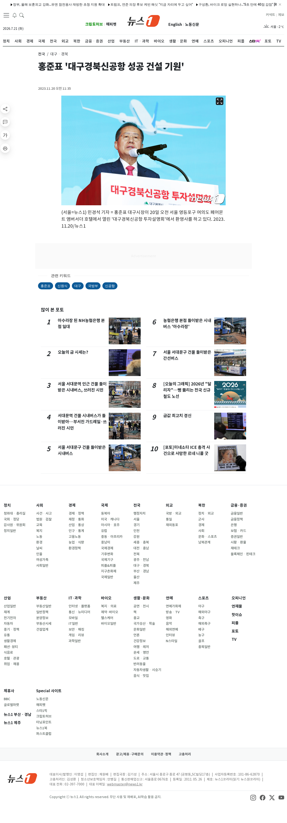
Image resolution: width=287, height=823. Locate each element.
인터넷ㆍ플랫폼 (79, 606)
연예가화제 (173, 606)
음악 (169, 623)
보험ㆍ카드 (238, 531)
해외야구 (204, 612)
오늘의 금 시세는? (73, 352)
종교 (136, 618)
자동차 (8, 623)
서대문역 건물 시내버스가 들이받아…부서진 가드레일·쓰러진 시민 (82, 422)
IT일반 (73, 623)
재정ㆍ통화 (76, 519)
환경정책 (75, 548)
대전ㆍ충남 (141, 548)
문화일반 (139, 629)
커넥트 (270, 15)
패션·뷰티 (11, 647)
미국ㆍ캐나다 (110, 519)
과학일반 (75, 641)
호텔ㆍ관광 (11, 658)
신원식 (62, 286)
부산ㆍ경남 (141, 571)
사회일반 (42, 565)
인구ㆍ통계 (76, 531)
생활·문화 (141, 598)
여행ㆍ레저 (141, 647)
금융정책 (237, 519)
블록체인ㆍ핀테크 (243, 554)
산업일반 (10, 606)
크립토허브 (94, 24)
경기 (136, 525)
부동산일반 (43, 606)
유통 (7, 635)
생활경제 (10, 641)
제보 (281, 15)
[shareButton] (5, 108)
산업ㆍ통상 (76, 525)
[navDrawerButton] (6, 15)
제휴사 (9, 690)
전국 (136, 505)
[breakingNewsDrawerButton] (14, 15)
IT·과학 (75, 598)
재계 (7, 612)
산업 (7, 598)
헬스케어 (107, 618)
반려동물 (139, 664)
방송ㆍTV (173, 612)
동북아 (105, 513)
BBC (7, 699)
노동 (39, 537)
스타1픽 (41, 711)
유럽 (104, 531)
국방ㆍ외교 (173, 513)
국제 (104, 505)
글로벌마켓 (11, 705)
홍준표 (45, 286)
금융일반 (237, 513)
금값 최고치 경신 (177, 415)
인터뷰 (170, 635)
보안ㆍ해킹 (76, 629)
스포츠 (203, 598)
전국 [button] (41, 54)
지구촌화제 (108, 571)
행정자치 (139, 513)
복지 (39, 531)
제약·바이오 (109, 612)
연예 (169, 598)
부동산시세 (43, 623)
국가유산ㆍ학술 (144, 623)
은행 (234, 525)
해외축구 (204, 623)
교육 (39, 525)
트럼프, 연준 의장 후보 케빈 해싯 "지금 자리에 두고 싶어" (142, 4)
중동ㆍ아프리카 (112, 537)
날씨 (39, 548)
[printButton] (5, 148)
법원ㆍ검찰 (44, 519)
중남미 (105, 542)
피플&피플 (108, 565)
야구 (201, 606)
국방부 (93, 286)
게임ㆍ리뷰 (76, 635)
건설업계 (42, 629)
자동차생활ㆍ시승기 (147, 670)
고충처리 (185, 754)
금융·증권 (239, 505)
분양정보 (42, 618)
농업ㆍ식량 (76, 542)
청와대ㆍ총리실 (14, 513)
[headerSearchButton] (21, 15)
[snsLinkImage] (253, 797)
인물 (39, 554)
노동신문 (192, 24)
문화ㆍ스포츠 (207, 537)
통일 (169, 519)
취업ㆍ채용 (11, 664)
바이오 (106, 598)
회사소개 (102, 754)
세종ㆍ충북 (141, 542)
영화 (169, 618)
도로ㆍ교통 (141, 658)
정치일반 (10, 531)
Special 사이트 (49, 690)
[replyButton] (5, 122)
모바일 (73, 618)
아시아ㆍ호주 (110, 525)
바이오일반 (108, 623)
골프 (201, 641)
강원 (136, 537)
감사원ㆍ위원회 (14, 525)
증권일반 (237, 537)
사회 (39, 505)
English (175, 24)
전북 (136, 554)
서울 (136, 519)
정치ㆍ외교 (206, 513)
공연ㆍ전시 (141, 606)
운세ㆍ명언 (141, 652)
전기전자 (10, 618)
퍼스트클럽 (43, 734)
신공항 (110, 286)
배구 (201, 629)
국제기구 (107, 560)
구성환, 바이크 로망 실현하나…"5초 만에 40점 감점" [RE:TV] (232, 4)
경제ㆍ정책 (76, 513)
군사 (201, 519)
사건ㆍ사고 (44, 513)
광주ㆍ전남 (141, 560)
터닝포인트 (43, 722)
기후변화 (107, 554)
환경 (39, 542)
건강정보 (139, 641)
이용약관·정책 (161, 754)
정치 (7, 505)
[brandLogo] (143, 20)
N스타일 (171, 641)
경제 (72, 505)
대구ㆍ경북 (141, 565)
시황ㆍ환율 (238, 542)
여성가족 (42, 560)
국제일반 (107, 577)
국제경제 (107, 548)
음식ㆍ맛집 (141, 676)
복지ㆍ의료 (108, 606)
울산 (136, 577)
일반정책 (42, 612)
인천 (136, 531)
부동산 (41, 598)
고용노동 (75, 537)
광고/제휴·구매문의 (130, 754)
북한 (201, 505)
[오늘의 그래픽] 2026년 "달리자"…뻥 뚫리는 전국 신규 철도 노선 (187, 390)
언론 (136, 635)
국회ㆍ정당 (11, 519)
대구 (77, 286)
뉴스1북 (41, 728)
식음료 (8, 652)
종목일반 (204, 647)
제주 (136, 583)
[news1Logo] (22, 778)
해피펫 (111, 24)
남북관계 (204, 542)
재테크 (235, 548)
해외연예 (172, 629)
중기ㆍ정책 (11, 629)
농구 (201, 635)
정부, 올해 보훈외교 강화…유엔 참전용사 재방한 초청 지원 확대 (49, 4)
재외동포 (172, 525)
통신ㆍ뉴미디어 (79, 612)
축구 (201, 618)
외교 (169, 505)
